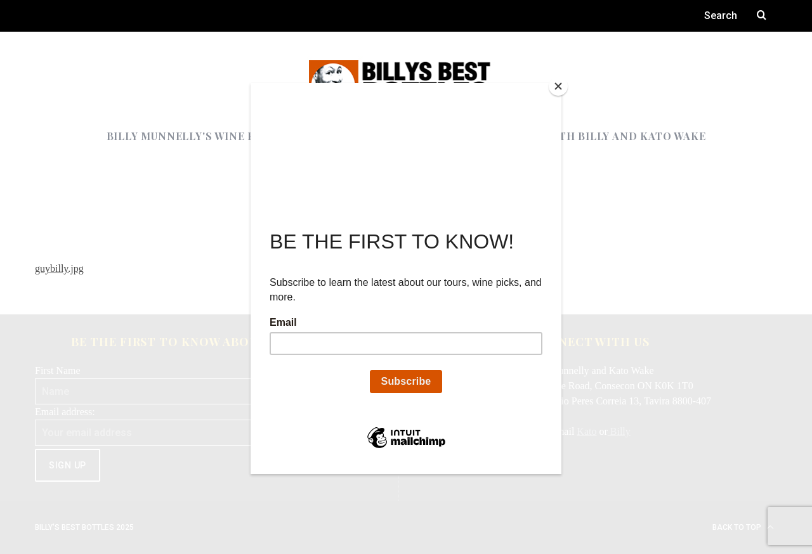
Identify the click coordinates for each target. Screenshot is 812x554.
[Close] (558, 86)
